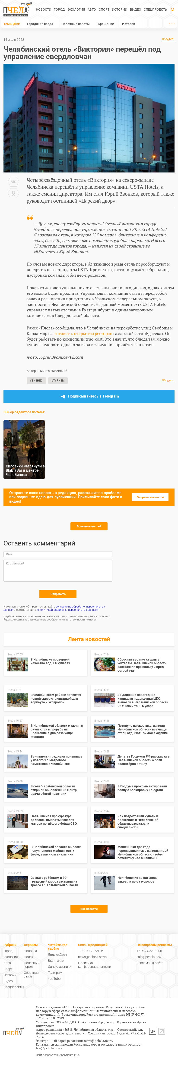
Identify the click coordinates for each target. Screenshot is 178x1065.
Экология (76, 9)
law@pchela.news (49, 1048)
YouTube (54, 978)
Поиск (28, 957)
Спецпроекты (156, 9)
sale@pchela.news (150, 957)
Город (59, 9)
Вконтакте (56, 960)
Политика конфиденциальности (94, 964)
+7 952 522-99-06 (91, 951)
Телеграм (55, 972)
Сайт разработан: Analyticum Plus (57, 1055)
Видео (135, 9)
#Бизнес (36, 380)
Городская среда (40, 24)
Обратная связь (31, 974)
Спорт (104, 9)
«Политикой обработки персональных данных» (68, 609)
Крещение (106, 24)
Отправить (58, 594)
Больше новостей (89, 526)
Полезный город (31, 964)
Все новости (89, 909)
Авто (92, 9)
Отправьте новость (150, 497)
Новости (43, 9)
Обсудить (168, 39)
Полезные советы (75, 24)
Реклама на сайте (150, 963)
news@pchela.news (92, 957)
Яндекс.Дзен (57, 954)
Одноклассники (59, 966)
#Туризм (57, 380)
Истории (119, 9)
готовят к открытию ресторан (83, 333)
